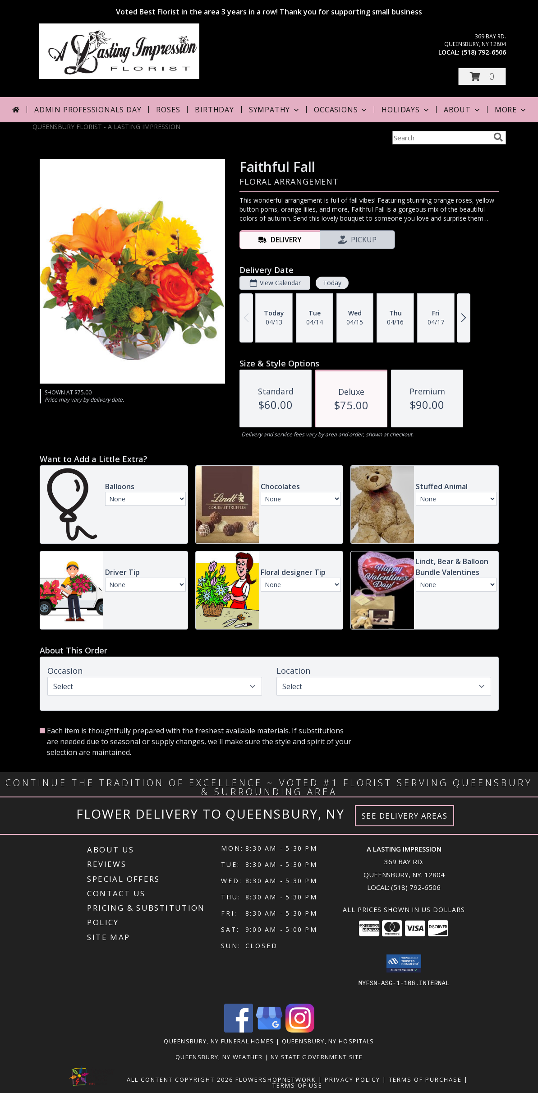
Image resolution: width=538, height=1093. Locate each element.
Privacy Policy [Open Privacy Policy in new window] (352, 1079)
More (511, 110)
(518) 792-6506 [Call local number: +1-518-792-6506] (483, 52)
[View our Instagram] (299, 1030)
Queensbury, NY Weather (219, 1057)
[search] (498, 137)
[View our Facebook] (238, 1030)
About (463, 110)
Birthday (214, 110)
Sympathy (275, 110)
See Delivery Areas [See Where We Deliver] (405, 815)
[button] (482, 76)
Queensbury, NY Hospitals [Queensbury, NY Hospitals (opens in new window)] (328, 1041)
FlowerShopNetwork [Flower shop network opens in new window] (275, 1079)
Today (331, 282)
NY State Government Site (317, 1057)
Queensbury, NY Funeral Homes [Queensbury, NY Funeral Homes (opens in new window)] (219, 1041)
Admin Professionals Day (87, 110)
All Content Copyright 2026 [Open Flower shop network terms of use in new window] (180, 1079)
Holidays (406, 110)
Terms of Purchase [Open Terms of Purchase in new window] (425, 1079)
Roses (168, 110)
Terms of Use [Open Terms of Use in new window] (297, 1085)
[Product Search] (441, 137)
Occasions (341, 110)
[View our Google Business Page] (269, 1030)
